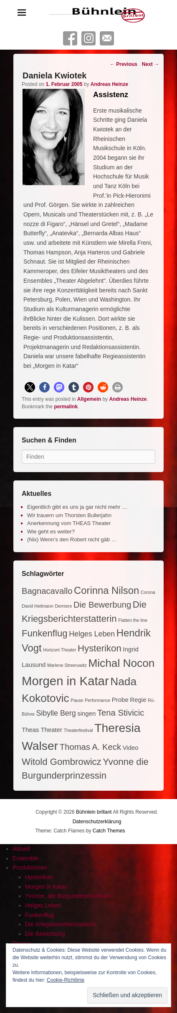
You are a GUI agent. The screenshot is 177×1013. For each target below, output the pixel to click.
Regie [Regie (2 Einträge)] (138, 699)
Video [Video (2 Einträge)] (131, 747)
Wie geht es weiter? (51, 531)
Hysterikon (39, 877)
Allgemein (89, 399)
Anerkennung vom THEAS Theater (69, 523)
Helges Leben (43, 905)
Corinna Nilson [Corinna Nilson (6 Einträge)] (106, 590)
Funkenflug (39, 915)
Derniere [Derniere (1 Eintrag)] (63, 605)
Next (150, 64)
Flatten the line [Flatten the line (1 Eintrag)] (132, 620)
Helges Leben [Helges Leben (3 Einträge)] (92, 634)
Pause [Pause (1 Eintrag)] (77, 700)
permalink (66, 407)
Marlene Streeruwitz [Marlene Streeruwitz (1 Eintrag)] (67, 665)
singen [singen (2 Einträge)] (86, 713)
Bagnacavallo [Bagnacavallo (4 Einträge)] (47, 591)
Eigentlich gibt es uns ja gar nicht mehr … (77, 507)
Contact (107, 38)
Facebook (70, 38)
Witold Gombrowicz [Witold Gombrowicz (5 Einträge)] (61, 762)
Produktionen (30, 867)
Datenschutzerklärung (97, 821)
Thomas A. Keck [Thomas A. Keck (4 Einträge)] (90, 747)
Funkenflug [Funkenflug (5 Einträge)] (45, 633)
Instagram (88, 38)
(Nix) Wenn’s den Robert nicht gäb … (72, 539)
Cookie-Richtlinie (65, 980)
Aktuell (21, 848)
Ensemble (25, 858)
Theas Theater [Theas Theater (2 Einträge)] (42, 729)
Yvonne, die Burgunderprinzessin (68, 895)
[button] (30, 387)
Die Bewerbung (45, 933)
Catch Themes (109, 831)
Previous (123, 64)
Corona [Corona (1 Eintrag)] (148, 592)
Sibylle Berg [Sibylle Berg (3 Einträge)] (56, 713)
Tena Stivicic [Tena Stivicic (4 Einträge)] (120, 712)
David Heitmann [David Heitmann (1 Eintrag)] (37, 605)
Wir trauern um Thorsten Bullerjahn (69, 515)
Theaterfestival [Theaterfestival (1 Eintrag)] (78, 730)
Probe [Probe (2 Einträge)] (120, 699)
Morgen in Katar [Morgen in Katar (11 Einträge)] (65, 681)
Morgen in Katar (46, 886)
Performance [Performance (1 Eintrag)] (97, 700)
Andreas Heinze (109, 84)
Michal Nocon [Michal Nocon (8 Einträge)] (121, 663)
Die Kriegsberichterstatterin (60, 924)
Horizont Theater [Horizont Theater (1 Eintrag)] (59, 649)
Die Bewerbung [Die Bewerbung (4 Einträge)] (102, 604)
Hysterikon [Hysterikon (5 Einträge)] (99, 648)
